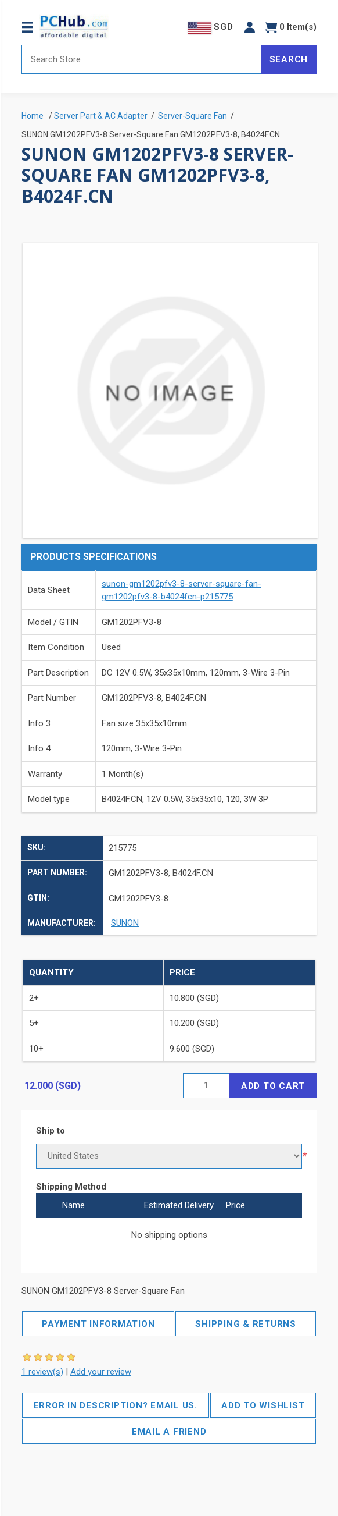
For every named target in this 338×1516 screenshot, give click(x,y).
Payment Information (98, 1324)
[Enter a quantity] (206, 1085)
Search (288, 59)
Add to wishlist (262, 1405)
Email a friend (169, 1431)
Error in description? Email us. (115, 1405)
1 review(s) (42, 1371)
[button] (249, 27)
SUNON (125, 923)
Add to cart (273, 1086)
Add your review (100, 1371)
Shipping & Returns (245, 1324)
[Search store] (141, 59)
